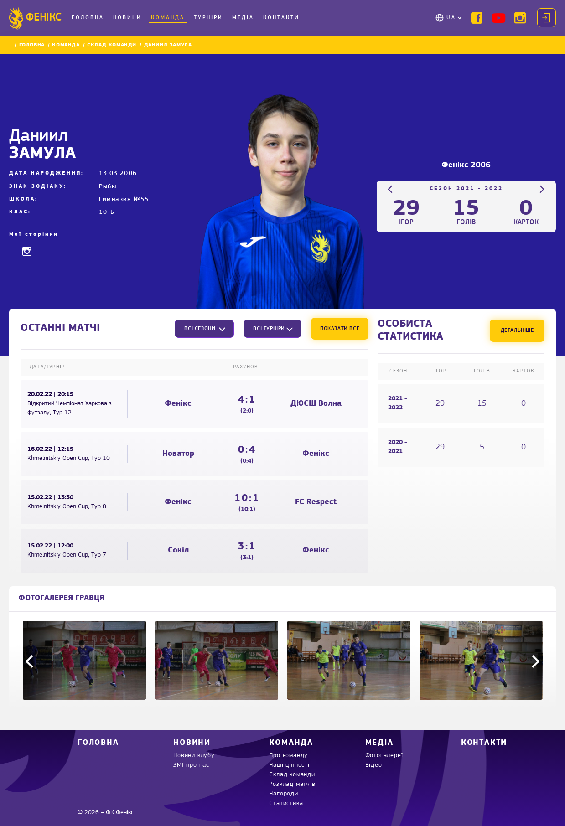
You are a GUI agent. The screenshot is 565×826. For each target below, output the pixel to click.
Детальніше (517, 330)
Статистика (286, 803)
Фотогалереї (384, 755)
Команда (168, 18)
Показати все (339, 328)
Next (540, 189)
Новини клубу (194, 755)
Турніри (208, 18)
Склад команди (111, 45)
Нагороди (283, 793)
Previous (392, 189)
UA (451, 18)
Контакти (281, 18)
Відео (373, 765)
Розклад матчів (292, 784)
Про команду (288, 755)
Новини (127, 18)
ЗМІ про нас (191, 765)
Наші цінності (289, 765)
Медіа (243, 18)
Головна (88, 18)
